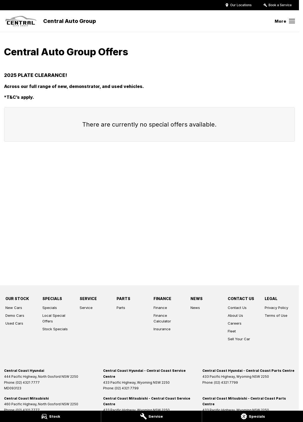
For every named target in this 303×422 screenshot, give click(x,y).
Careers (234, 323)
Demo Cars (14, 315)
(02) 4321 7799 (127, 388)
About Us (235, 315)
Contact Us (237, 307)
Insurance (162, 329)
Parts (121, 307)
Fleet (232, 331)
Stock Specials (55, 329)
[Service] (151, 416)
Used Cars (14, 323)
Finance (160, 307)
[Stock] (50, 416)
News (195, 307)
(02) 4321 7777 (28, 382)
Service (86, 307)
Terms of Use (276, 315)
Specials (49, 307)
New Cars (13, 307)
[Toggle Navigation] (285, 21)
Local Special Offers (53, 318)
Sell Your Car (239, 339)
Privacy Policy (276, 307)
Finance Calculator (162, 318)
